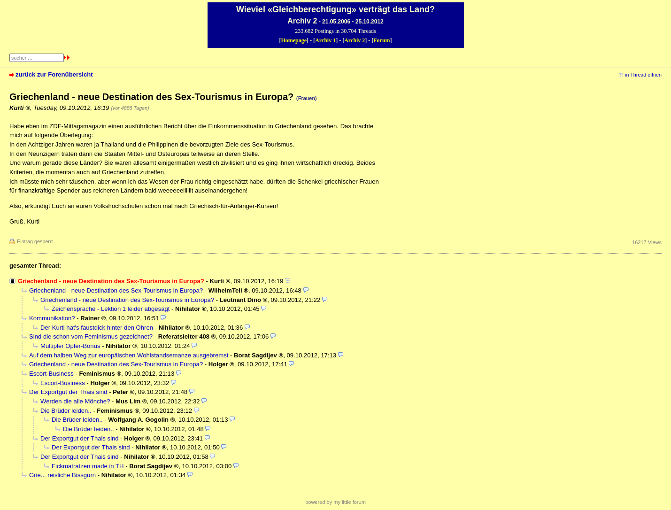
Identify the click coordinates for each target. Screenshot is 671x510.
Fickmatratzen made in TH (87, 466)
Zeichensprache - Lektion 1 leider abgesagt (111, 308)
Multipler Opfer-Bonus (70, 345)
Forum (381, 40)
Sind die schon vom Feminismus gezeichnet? (91, 336)
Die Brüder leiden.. (66, 410)
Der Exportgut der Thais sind (68, 391)
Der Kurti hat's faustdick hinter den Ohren (96, 327)
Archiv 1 (325, 40)
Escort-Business (51, 373)
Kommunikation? (52, 318)
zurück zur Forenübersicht (54, 74)
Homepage (294, 40)
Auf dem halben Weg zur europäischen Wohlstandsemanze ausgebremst (128, 355)
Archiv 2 (354, 40)
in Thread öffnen (643, 74)
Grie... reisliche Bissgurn (62, 475)
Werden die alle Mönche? (75, 401)
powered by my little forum (335, 502)
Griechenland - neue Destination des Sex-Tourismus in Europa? (116, 290)
